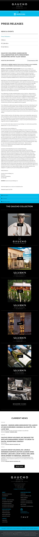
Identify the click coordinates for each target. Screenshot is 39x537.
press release (11, 186)
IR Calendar (4, 43)
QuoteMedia (19, 532)
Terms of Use (33, 534)
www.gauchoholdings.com (12, 125)
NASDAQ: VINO (25, 528)
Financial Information (27, 502)
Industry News (6, 516)
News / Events (24, 497)
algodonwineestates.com (30, 140)
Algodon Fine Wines (7, 501)
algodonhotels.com (10, 140)
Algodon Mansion (7, 503)
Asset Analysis (5, 510)
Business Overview (7, 494)
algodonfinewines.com (19, 138)
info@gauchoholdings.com (19, 489)
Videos (3, 40)
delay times (15, 533)
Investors (19, 14)
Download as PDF (32, 60)
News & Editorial (6, 509)
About (3, 492)
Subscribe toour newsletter (25, 512)
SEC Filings (23, 504)
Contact (4, 518)
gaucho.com (4, 144)
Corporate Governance (27, 506)
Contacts (5, 198)
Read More (4, 443)
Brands (4, 498)
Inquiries (4, 520)
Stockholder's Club (26, 495)
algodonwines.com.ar (30, 138)
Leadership (5, 495)
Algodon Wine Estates (8, 505)
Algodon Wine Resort (7, 506)
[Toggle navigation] (19, 12)
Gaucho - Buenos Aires (8, 499)
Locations (4, 522)
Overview (23, 494)
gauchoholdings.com (30, 129)
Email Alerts (4, 47)
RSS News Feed (6, 201)
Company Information (26, 501)
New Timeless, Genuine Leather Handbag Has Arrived (14, 430)
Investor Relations (26, 492)
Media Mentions (6, 514)
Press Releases (5, 36)
